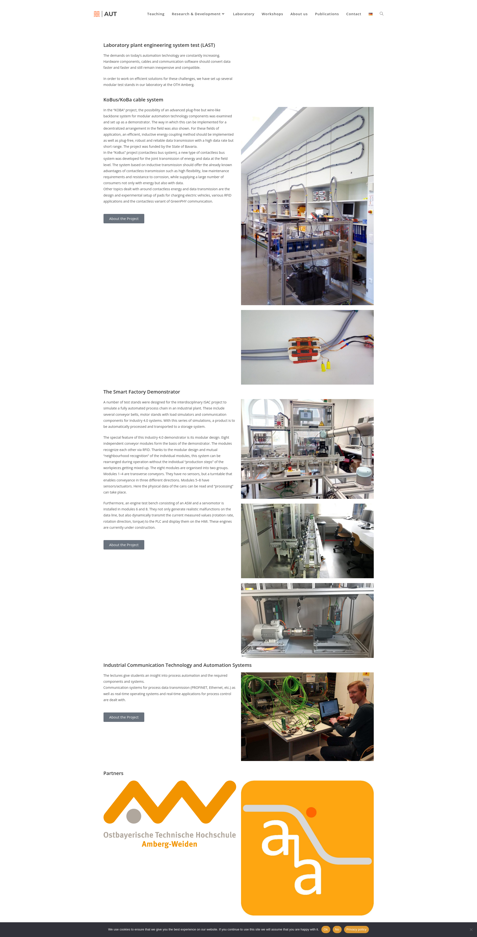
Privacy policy (356, 929)
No (337, 929)
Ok (326, 929)
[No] (471, 929)
